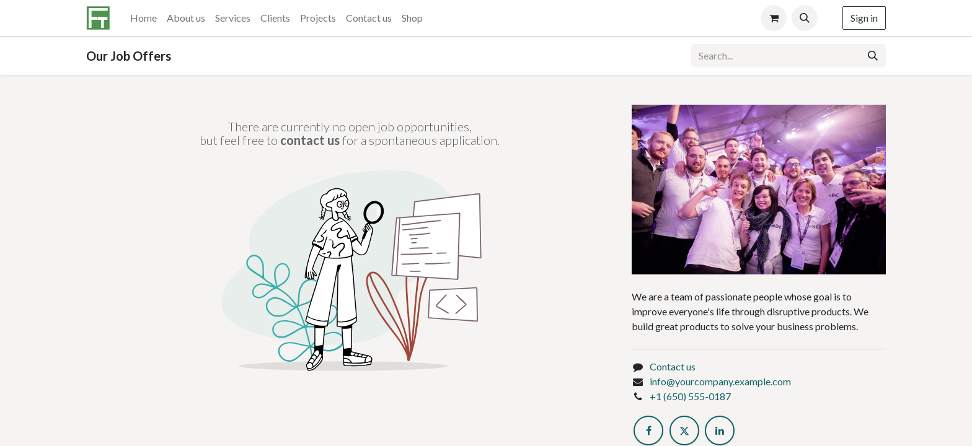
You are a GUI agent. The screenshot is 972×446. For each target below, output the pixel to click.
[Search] (873, 56)
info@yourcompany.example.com (720, 381)
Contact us (673, 366)
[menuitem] (143, 18)
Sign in (864, 18)
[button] (805, 18)
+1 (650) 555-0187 (690, 396)
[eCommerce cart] (774, 18)
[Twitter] (684, 430)
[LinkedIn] (720, 430)
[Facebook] (648, 430)
